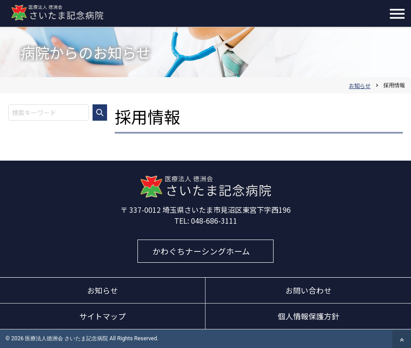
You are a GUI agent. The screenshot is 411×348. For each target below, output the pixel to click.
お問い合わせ (308, 290)
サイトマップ (102, 316)
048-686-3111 (214, 220)
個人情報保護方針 (308, 316)
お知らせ (102, 290)
